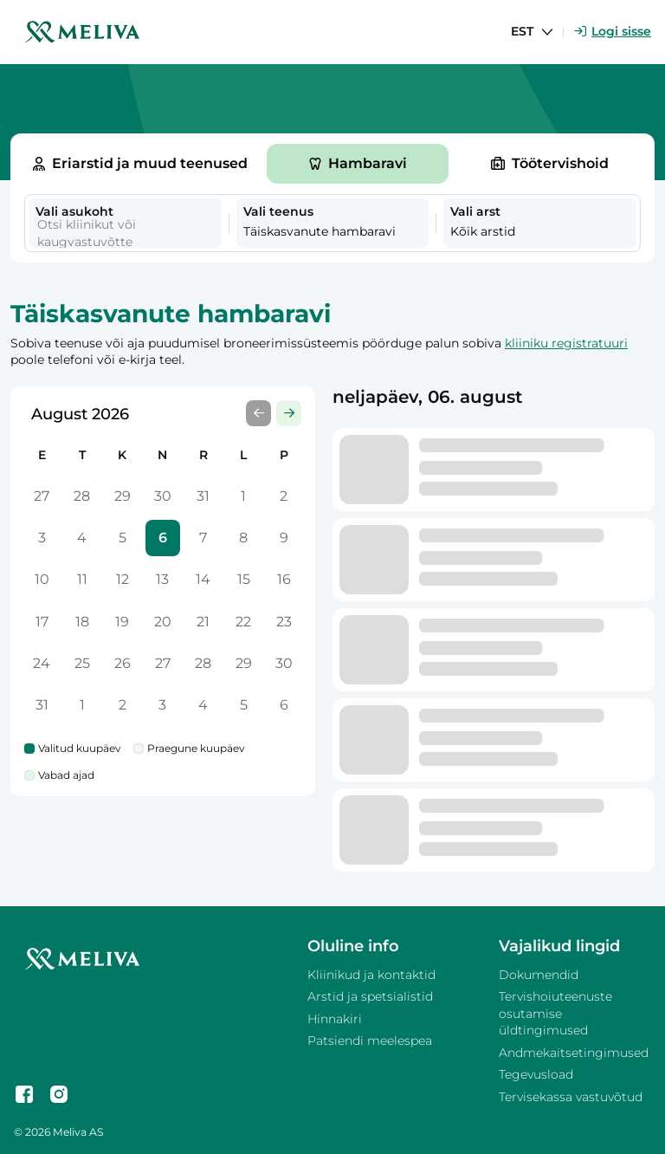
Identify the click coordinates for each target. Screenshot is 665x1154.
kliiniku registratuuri (566, 343)
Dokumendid (538, 974)
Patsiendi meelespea (369, 1040)
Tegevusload (536, 1074)
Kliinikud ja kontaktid (371, 974)
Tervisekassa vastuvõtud (570, 1097)
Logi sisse (612, 31)
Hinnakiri (334, 1019)
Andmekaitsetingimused (574, 1052)
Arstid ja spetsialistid (370, 996)
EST (522, 31)
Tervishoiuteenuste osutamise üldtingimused (555, 1013)
